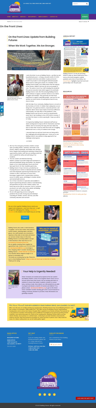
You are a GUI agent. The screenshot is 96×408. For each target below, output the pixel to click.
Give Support (32, 16)
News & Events (43, 16)
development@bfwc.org (17, 248)
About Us (15, 16)
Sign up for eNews (56, 344)
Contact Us (53, 16)
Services (23, 16)
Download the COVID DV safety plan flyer (75, 194)
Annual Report (67, 81)
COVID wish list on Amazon (26, 251)
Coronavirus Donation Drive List (18, 242)
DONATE (85, 17)
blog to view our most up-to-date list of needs (40, 259)
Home (8, 16)
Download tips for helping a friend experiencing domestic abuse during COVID (73, 144)
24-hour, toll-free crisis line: (37, 3)
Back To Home (83, 21)
